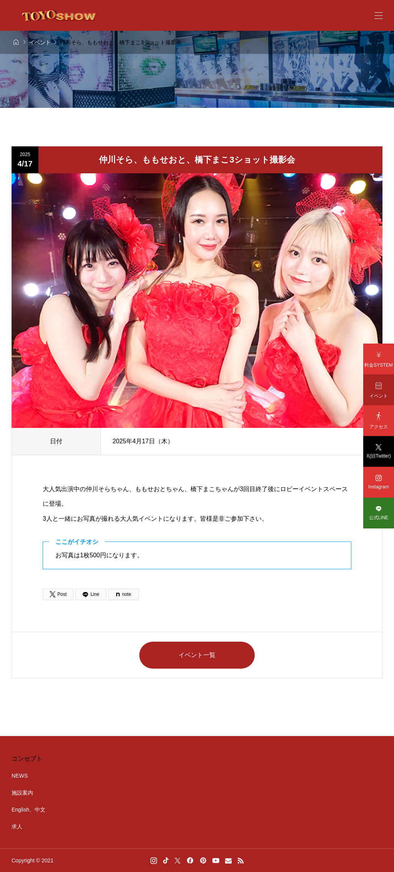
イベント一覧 (197, 655)
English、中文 (28, 810)
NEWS (20, 776)
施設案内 (22, 793)
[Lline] (90, 594)
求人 (17, 826)
